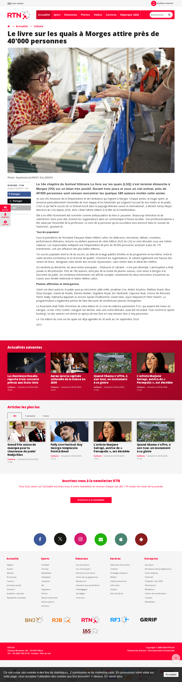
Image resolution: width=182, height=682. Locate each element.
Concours (80, 598)
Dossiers (11, 589)
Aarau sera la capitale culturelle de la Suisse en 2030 (68, 379)
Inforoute (114, 585)
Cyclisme (45, 581)
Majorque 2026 (129, 14)
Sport (57, 14)
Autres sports (47, 602)
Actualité (44, 14)
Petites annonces (118, 581)
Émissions (70, 14)
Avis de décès (116, 593)
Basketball (46, 573)
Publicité (149, 577)
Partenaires (150, 585)
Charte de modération (155, 593)
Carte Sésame (151, 573)
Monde (10, 573)
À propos (149, 565)
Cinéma (114, 569)
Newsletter (150, 602)
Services (111, 14)
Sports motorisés (49, 598)
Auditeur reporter (15, 593)
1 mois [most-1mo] (45, 415)
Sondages (80, 593)
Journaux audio (14, 585)
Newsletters (101, 539)
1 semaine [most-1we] (30, 415)
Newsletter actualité (16, 598)
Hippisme (45, 589)
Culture (38, 26)
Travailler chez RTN (154, 581)
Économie (12, 577)
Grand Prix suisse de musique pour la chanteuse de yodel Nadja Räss (21, 450)
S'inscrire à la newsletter (91, 500)
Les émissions (82, 565)
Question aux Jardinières (87, 585)
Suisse (10, 569)
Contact (148, 598)
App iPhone (121, 539)
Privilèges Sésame (118, 573)
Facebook (40, 539)
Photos (85, 14)
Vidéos (98, 14)
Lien (12, 207)
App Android (141, 539)
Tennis (44, 593)
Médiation (149, 589)
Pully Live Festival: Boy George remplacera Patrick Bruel (66, 448)
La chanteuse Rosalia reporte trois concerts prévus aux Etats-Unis (23, 379)
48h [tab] (14, 415)
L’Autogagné (81, 589)
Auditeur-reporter (162, 3)
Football (45, 565)
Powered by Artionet (136, 650)
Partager (14, 194)
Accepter (171, 674)
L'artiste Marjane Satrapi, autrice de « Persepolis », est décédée (155, 379)
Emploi (113, 589)
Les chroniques (83, 569)
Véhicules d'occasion (120, 565)
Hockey (44, 569)
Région (10, 565)
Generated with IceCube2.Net (161, 650)
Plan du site (45, 653)
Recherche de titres (85, 573)
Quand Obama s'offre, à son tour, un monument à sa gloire (110, 379)
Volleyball (45, 577)
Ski (42, 585)
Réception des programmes (158, 569)
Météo (113, 577)
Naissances (81, 581)
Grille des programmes (87, 577)
